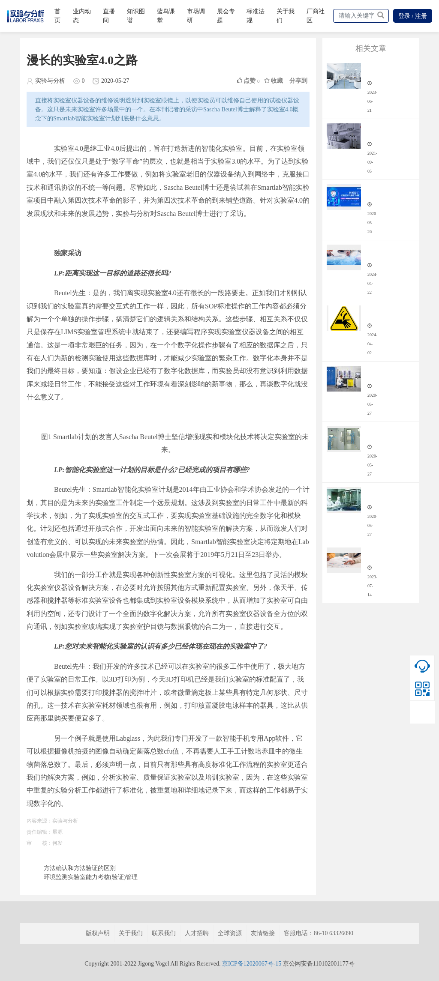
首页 (57, 16)
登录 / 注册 (412, 16)
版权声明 (98, 933)
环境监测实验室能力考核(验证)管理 (91, 877)
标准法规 (256, 16)
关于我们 (286, 16)
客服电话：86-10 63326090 (318, 933)
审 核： (39, 843)
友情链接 (263, 933)
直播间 (109, 16)
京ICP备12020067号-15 (251, 963)
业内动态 (82, 16)
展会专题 (226, 16)
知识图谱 (136, 16)
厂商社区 (316, 16)
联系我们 (164, 933)
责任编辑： (39, 832)
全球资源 (230, 933)
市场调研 (196, 16)
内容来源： (39, 821)
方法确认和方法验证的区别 (80, 868)
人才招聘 (197, 933)
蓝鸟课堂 (166, 16)
